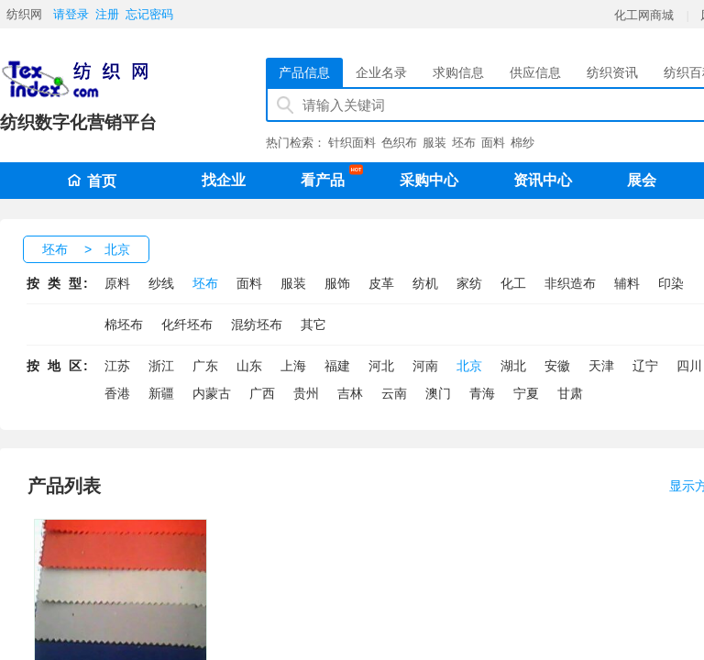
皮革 (381, 283)
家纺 (469, 283)
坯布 (464, 142)
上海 (293, 365)
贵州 (306, 393)
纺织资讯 (612, 72)
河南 (425, 365)
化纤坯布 (187, 324)
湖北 (513, 365)
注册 (107, 14)
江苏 (117, 365)
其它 (313, 324)
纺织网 (24, 14)
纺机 (425, 283)
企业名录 (381, 72)
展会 (641, 180)
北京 (117, 249)
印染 (671, 283)
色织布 (399, 142)
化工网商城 (644, 15)
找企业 (224, 180)
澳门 (438, 393)
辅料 (627, 283)
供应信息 (535, 72)
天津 (601, 365)
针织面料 (352, 142)
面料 (493, 142)
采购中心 (429, 180)
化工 (513, 283)
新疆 (161, 393)
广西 (262, 393)
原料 (117, 283)
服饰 (337, 283)
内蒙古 (211, 393)
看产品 (327, 177)
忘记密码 (149, 14)
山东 (249, 365)
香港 (117, 393)
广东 (205, 365)
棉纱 (522, 142)
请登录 (71, 14)
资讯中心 (542, 180)
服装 (434, 142)
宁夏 (526, 393)
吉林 (350, 393)
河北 (381, 365)
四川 (689, 365)
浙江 (161, 365)
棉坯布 (123, 324)
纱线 (161, 283)
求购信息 (458, 72)
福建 (337, 365)
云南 (394, 393)
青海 (482, 393)
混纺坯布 (256, 324)
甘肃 (570, 393)
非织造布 (570, 283)
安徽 (557, 365)
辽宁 (645, 365)
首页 (91, 181)
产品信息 (304, 72)
